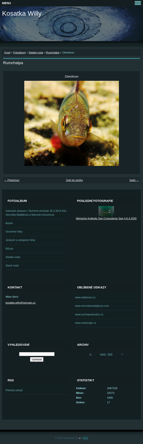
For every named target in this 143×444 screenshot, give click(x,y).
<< (90, 354)
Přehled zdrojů (14, 390)
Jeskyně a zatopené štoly (20, 240)
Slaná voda (12, 265)
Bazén (9, 223)
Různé (9, 248)
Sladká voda (36, 52)
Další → (134, 180)
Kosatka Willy (22, 13)
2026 (110, 354)
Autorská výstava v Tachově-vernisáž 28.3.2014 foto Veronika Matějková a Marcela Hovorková (36, 212)
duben (103, 354)
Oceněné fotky (14, 231)
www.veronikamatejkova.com (92, 305)
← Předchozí (11, 180)
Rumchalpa (52, 52)
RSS (85, 437)
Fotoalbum (19, 52)
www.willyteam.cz (85, 297)
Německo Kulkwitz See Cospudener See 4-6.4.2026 (106, 218)
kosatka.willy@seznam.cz (21, 302)
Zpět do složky (74, 180)
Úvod (7, 52)
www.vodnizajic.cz (85, 322)
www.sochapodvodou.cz (89, 314)
